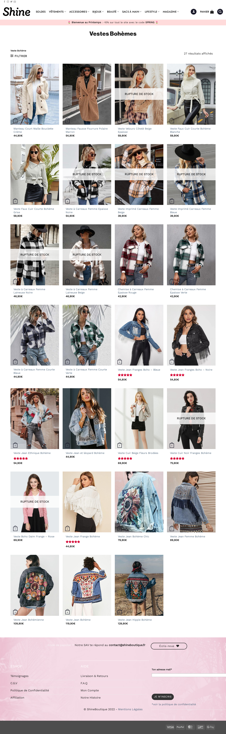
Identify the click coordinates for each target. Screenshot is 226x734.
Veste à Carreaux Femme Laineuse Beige (81, 291)
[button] (193, 12)
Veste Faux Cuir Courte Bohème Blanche (190, 130)
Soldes (41, 11)
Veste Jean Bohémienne (28, 619)
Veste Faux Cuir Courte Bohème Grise (33, 210)
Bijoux (98, 11)
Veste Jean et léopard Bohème (85, 453)
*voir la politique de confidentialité (174, 704)
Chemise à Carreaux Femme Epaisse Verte (188, 291)
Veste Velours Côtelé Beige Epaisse (135, 130)
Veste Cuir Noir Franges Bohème (190, 453)
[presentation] (179, 684)
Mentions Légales (130, 709)
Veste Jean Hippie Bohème (135, 619)
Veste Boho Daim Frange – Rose (33, 536)
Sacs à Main (132, 11)
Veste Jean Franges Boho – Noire (191, 369)
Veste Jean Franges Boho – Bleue (139, 369)
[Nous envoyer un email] (15, 2)
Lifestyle (152, 11)
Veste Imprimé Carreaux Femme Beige (138, 210)
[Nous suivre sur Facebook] (4, 2)
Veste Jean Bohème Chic (133, 536)
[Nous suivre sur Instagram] (8, 2)
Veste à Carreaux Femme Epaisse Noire (87, 210)
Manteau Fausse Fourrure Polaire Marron (87, 130)
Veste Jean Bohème (78, 619)
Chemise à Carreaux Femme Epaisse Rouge (136, 291)
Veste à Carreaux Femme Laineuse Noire (29, 291)
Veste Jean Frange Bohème (83, 536)
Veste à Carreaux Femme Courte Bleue (34, 371)
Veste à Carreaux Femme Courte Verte (86, 371)
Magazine (171, 11)
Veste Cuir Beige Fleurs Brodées (138, 453)
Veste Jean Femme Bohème (187, 536)
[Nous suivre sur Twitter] (11, 2)
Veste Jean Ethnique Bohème (32, 453)
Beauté (113, 11)
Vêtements (57, 11)
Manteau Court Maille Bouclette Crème (33, 130)
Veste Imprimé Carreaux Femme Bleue (190, 210)
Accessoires (79, 11)
